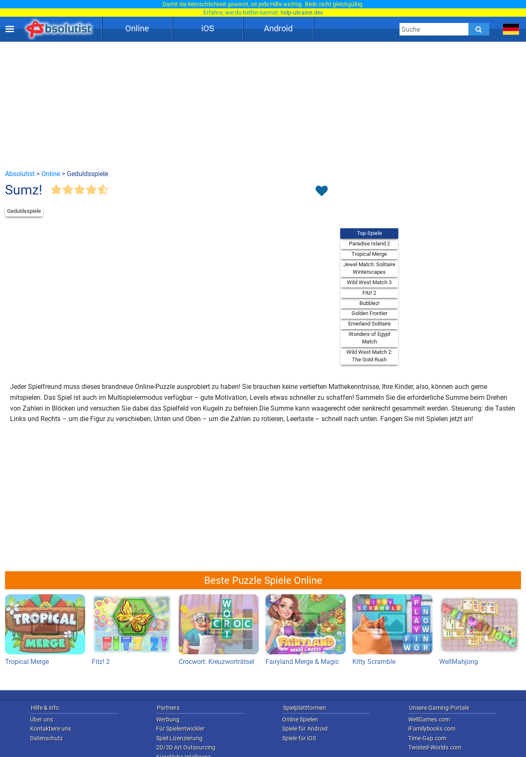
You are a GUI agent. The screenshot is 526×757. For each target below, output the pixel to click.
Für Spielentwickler (180, 728)
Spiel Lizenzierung (179, 738)
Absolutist (20, 174)
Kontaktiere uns (50, 728)
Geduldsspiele (24, 211)
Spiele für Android (305, 728)
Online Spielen (300, 719)
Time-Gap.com (427, 738)
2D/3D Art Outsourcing (185, 747)
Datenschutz (46, 738)
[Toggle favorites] (321, 191)
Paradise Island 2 (369, 243)
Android (278, 28)
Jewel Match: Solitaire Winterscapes (369, 268)
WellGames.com (429, 719)
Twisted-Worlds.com (434, 747)
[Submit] (478, 29)
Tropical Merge (369, 254)
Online (137, 28)
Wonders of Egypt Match (369, 338)
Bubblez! (369, 303)
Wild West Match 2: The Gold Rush (369, 356)
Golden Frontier (369, 313)
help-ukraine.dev (302, 12)
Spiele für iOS (299, 738)
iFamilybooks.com (431, 728)
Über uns (41, 719)
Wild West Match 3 (369, 282)
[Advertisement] (263, 105)
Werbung (168, 719)
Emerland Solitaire (369, 323)
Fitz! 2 (369, 293)
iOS (207, 28)
